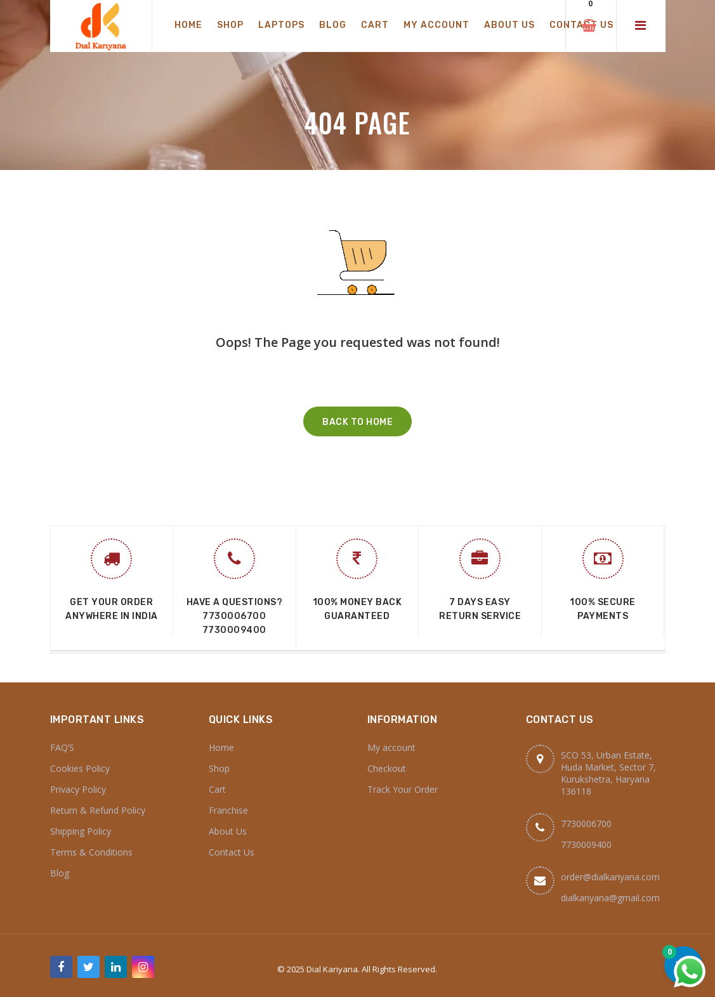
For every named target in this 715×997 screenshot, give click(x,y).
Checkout (386, 768)
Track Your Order (402, 789)
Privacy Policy (78, 789)
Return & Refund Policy (97, 810)
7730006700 (234, 616)
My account (391, 747)
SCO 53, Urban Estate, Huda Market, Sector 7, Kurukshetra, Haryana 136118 (608, 773)
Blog (59, 873)
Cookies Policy (80, 768)
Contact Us (231, 852)
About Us (228, 831)
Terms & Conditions (91, 852)
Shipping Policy (80, 831)
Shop (219, 768)
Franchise (228, 810)
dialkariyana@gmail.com (610, 898)
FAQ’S (62, 747)
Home (221, 747)
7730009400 (234, 630)
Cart (217, 789)
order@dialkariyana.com (610, 877)
